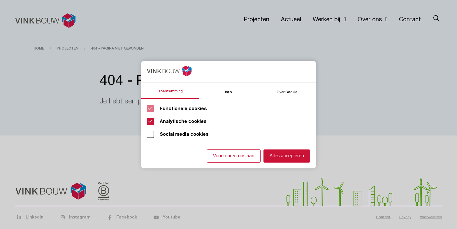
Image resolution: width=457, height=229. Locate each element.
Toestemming (170, 91)
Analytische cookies (183, 121)
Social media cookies (184, 134)
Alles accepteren (287, 155)
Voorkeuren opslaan (233, 155)
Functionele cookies (183, 108)
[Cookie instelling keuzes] (228, 114)
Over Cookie (287, 91)
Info (228, 91)
